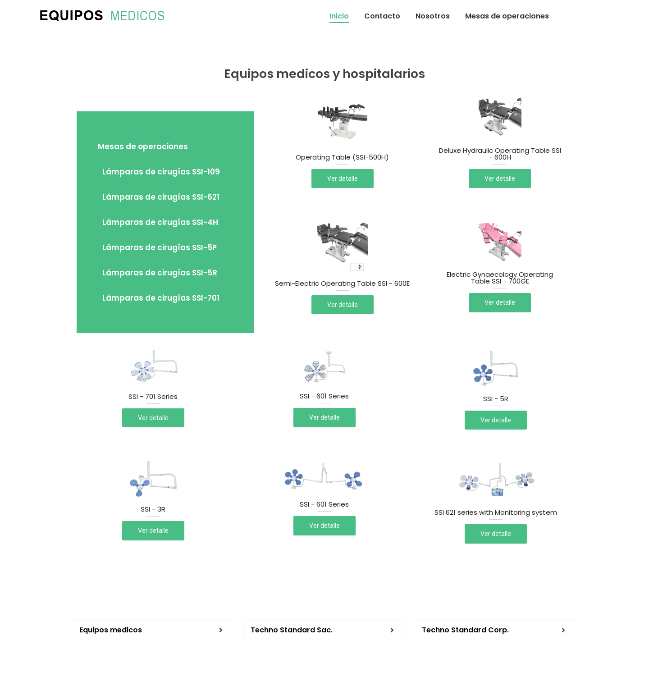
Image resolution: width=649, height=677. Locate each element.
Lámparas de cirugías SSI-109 (161, 171)
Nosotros (433, 16)
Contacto (382, 16)
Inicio (339, 16)
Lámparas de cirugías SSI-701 (160, 298)
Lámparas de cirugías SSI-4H (160, 222)
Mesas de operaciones (507, 16)
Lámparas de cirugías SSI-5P (159, 247)
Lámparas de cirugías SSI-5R (159, 272)
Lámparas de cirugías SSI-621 (160, 197)
